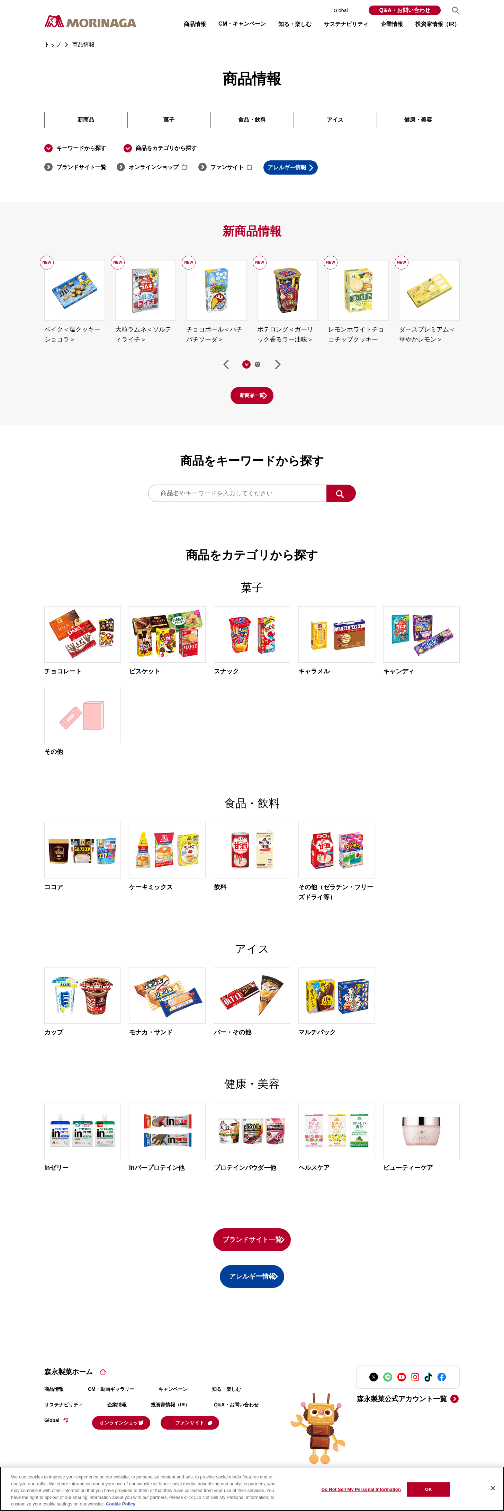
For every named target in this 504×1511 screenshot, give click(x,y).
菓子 (168, 120)
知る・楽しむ (226, 1405)
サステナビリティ (63, 1420)
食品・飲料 (252, 120)
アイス (335, 120)
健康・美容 (418, 120)
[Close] (493, 1488)
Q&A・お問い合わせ (404, 10)
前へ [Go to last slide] (226, 365)
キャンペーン (173, 1405)
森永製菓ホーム (68, 1387)
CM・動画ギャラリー (111, 1405)
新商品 (86, 120)
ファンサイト (231, 167)
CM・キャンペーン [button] (242, 24)
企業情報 (117, 1420)
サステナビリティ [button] (346, 24)
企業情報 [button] (392, 24)
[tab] (246, 365)
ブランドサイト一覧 (81, 167)
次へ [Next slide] (278, 365)
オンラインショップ (158, 167)
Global (346, 10)
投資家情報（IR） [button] (437, 24)
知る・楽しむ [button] (295, 24)
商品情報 (54, 1405)
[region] (252, 1489)
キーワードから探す (81, 148)
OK (428, 1489)
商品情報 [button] (195, 24)
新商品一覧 (252, 397)
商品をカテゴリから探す (166, 148)
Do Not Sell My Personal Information (361, 1489)
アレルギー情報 (299, 167)
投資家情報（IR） (170, 1420)
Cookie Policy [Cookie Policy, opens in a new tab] (120, 1503)
